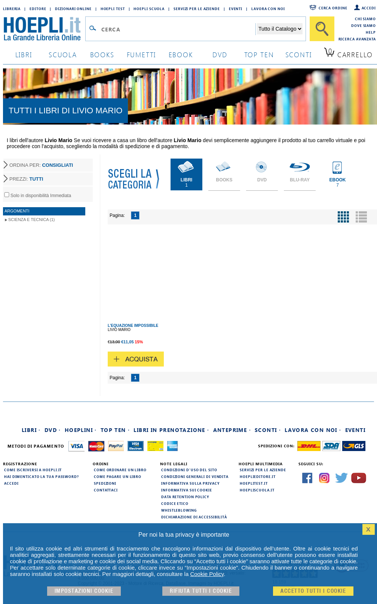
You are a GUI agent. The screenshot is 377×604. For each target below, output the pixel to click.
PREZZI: (26, 179)
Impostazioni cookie (84, 591)
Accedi (369, 8)
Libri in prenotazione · (171, 429)
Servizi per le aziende (197, 8)
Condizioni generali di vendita (195, 476)
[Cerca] (322, 28)
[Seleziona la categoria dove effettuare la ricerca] (280, 28)
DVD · (53, 429)
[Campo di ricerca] (178, 29)
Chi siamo (365, 18)
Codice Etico (174, 503)
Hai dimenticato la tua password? (41, 476)
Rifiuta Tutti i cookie (201, 591)
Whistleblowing (179, 510)
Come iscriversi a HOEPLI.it (33, 469)
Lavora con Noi (268, 8)
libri (23, 54)
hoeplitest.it (254, 483)
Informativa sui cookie (186, 490)
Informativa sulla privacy (190, 483)
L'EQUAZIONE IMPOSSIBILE (133, 326)
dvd (219, 54)
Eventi (235, 8)
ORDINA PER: (41, 165)
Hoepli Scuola (149, 8)
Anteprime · (232, 429)
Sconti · (268, 429)
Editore (38, 8)
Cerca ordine (333, 8)
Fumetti (141, 54)
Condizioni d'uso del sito (189, 469)
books (102, 54)
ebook (181, 54)
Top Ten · (115, 429)
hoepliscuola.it (257, 490)
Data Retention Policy (185, 496)
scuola (63, 54)
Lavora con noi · (313, 429)
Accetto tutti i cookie (313, 591)
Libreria (12, 8)
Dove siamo (363, 25)
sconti (298, 54)
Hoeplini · (81, 429)
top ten (259, 54)
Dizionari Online (73, 8)
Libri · (31, 429)
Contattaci (106, 490)
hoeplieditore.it (257, 476)
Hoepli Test (113, 8)
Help (371, 32)
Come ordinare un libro (120, 469)
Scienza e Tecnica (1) (31, 219)
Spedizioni (105, 483)
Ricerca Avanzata (357, 39)
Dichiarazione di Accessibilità (194, 517)
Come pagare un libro (117, 476)
